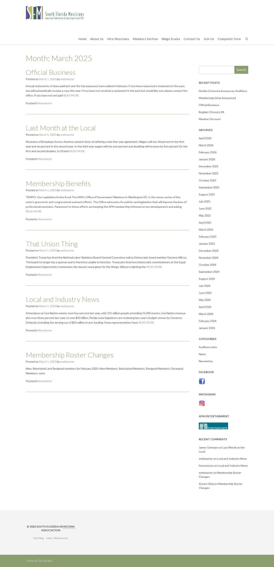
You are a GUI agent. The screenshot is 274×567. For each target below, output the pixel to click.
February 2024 (207, 321)
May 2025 (205, 215)
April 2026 (205, 138)
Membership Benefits (58, 183)
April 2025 (205, 222)
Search (241, 70)
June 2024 (205, 292)
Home (82, 39)
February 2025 (207, 236)
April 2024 (205, 306)
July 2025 (204, 201)
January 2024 (207, 328)
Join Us (209, 39)
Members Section (145, 39)
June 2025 (205, 208)
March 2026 (206, 145)
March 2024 (206, 314)
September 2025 (209, 187)
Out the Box (45, 560)
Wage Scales (171, 39)
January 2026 (207, 159)
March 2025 (206, 229)
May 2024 (205, 299)
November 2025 (208, 173)
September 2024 (209, 271)
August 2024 (207, 278)
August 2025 (207, 194)
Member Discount (210, 119)
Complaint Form (229, 39)
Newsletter (45, 103)
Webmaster (61, 538)
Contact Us (192, 39)
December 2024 (208, 250)
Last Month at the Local (61, 127)
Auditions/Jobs (208, 347)
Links (49, 538)
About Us (97, 39)
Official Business (51, 72)
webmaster (67, 79)
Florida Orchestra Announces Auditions (223, 91)
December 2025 (208, 166)
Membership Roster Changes (70, 354)
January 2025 (207, 243)
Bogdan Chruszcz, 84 (211, 112)
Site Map (38, 538)
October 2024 (207, 264)
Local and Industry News (62, 299)
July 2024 (204, 285)
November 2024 (208, 257)
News (202, 354)
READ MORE (71, 95)
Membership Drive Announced (217, 98)
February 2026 (207, 152)
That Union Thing (52, 243)
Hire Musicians (118, 39)
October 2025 (207, 180)
